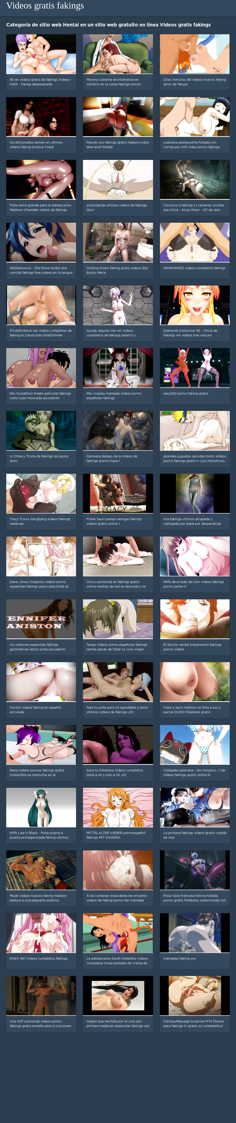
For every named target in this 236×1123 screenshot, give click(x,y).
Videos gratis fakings (45, 5)
